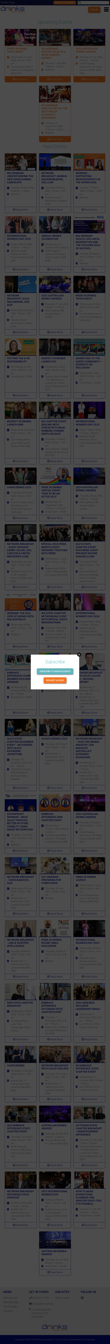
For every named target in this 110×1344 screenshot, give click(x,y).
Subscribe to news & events (55, 671)
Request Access (55, 680)
